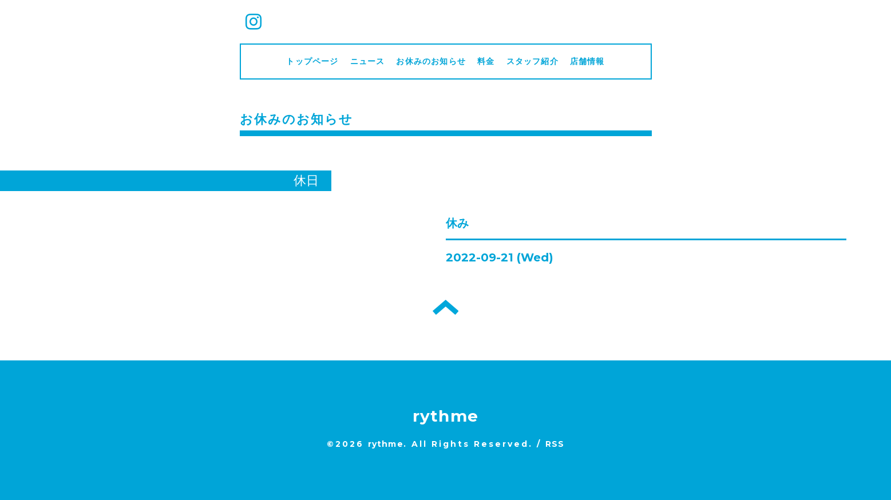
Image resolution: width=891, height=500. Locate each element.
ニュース (367, 61)
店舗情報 (587, 61)
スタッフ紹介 (532, 61)
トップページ (312, 61)
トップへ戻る (445, 307)
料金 (485, 61)
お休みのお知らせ (431, 61)
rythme (445, 416)
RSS (555, 444)
